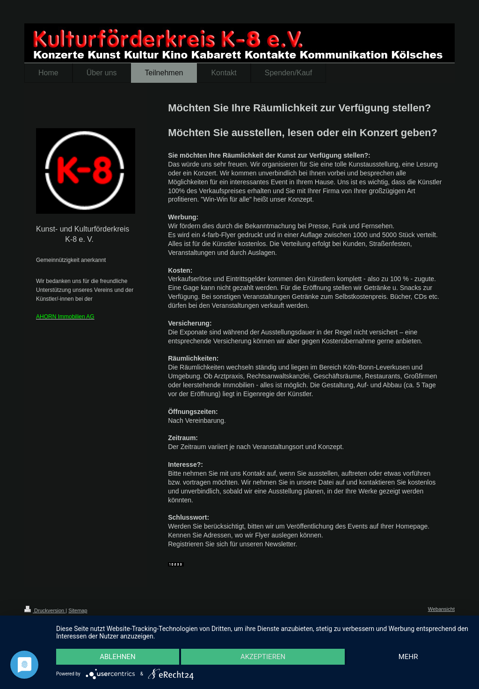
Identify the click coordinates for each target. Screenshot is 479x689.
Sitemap (77, 610)
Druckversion (44, 610)
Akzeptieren (262, 657)
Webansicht (441, 609)
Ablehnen (117, 657)
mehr (408, 657)
